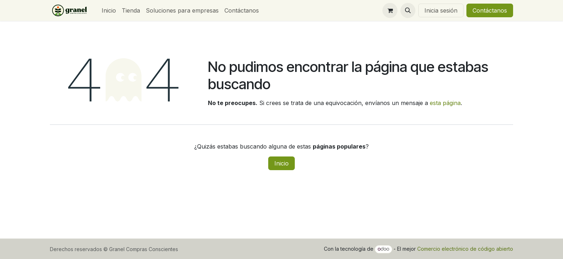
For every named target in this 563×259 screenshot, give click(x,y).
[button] (407, 10)
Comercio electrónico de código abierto (465, 249)
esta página (445, 102)
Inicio (281, 163)
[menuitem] (109, 10)
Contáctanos (490, 10)
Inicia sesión (440, 10)
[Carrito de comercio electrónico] (389, 10)
